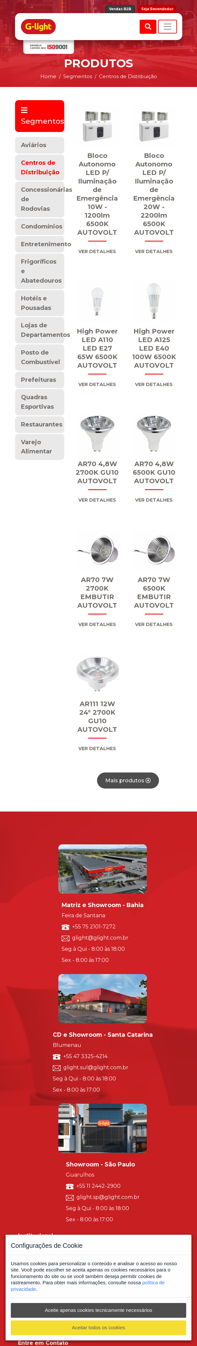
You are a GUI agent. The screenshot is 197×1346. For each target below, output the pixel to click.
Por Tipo (26, 1065)
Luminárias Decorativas (40, 1096)
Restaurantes (41, 424)
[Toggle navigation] (167, 26)
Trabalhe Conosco (35, 1040)
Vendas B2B (120, 9)
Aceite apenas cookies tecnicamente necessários (98, 1310)
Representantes (32, 1148)
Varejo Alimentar (36, 447)
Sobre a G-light (32, 1020)
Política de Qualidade (38, 1033)
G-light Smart (31, 1179)
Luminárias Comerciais (40, 1110)
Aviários (33, 145)
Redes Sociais (30, 1155)
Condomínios (41, 226)
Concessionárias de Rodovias (42, 199)
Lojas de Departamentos (42, 330)
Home (48, 76)
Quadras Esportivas (37, 402)
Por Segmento (32, 1072)
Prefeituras (38, 379)
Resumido (27, 1089)
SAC (22, 1134)
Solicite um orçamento (39, 1127)
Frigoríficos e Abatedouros (41, 271)
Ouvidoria (27, 1141)
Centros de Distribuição (40, 167)
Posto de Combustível (40, 357)
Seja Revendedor (157, 9)
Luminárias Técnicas (37, 1103)
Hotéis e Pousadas (36, 303)
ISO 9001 (26, 1027)
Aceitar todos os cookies (98, 1327)
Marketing (28, 1162)
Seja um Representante (40, 1047)
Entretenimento (42, 244)
